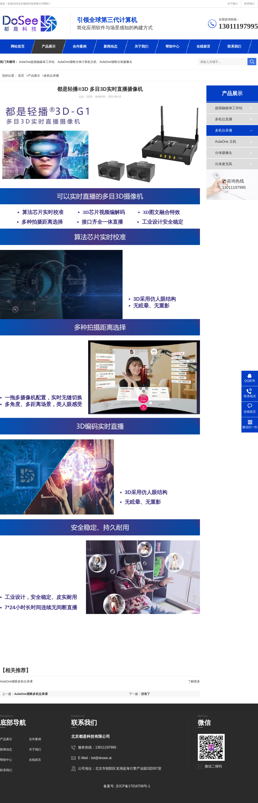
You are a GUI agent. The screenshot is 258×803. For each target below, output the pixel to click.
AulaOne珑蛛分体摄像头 (116, 62)
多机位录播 (51, 75)
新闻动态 (110, 46)
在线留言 (203, 46)
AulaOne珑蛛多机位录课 (16, 681)
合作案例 (79, 46)
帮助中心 (172, 46)
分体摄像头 (223, 153)
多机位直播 (223, 119)
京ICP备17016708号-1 (133, 786)
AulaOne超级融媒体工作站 (37, 62)
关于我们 (232, 3)
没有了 (145, 694)
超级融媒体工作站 (229, 108)
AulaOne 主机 (225, 141)
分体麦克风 (223, 164)
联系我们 (249, 3)
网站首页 (18, 46)
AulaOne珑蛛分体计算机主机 (77, 62)
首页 (23, 75)
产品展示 (48, 46)
